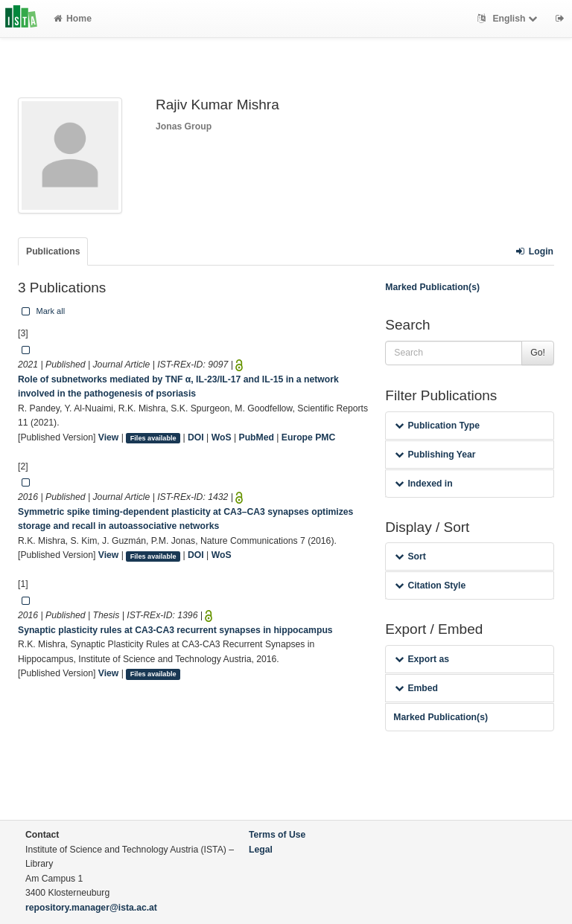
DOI (196, 437)
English (509, 18)
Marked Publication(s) (432, 287)
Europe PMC (308, 437)
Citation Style (430, 585)
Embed (416, 688)
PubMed (256, 437)
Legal (261, 849)
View (108, 437)
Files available (153, 438)
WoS (222, 437)
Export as (422, 659)
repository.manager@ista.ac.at (91, 907)
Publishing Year (435, 454)
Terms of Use (277, 835)
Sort (410, 556)
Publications (53, 251)
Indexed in (423, 483)
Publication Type (437, 425)
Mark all (42, 311)
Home (73, 18)
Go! (537, 352)
